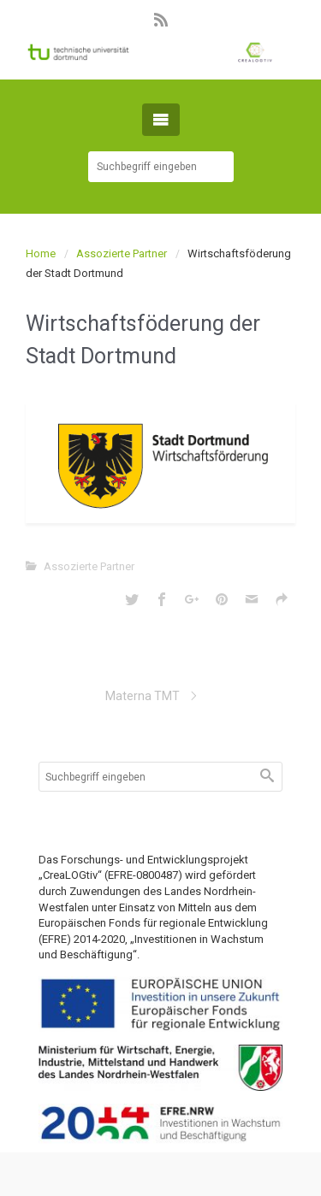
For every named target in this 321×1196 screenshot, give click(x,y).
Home (41, 253)
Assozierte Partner (121, 253)
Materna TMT (142, 696)
